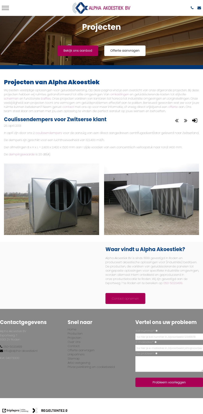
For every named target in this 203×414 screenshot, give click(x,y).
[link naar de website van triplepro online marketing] (15, 411)
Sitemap (74, 358)
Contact (73, 346)
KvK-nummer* (145, 331)
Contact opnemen (125, 298)
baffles (45, 98)
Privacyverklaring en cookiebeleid (91, 367)
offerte (173, 107)
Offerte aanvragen (125, 50)
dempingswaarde (22, 154)
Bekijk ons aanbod (77, 50)
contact (67, 107)
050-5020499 (172, 283)
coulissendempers (48, 133)
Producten (75, 333)
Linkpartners (76, 354)
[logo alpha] (101, 8)
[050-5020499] (193, 7)
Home (72, 329)
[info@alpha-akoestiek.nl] (200, 7)
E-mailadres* (145, 342)
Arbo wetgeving (79, 363)
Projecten (74, 338)
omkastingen (119, 94)
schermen (11, 98)
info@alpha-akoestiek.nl (18, 351)
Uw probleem (145, 353)
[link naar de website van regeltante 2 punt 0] (50, 411)
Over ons (74, 342)
